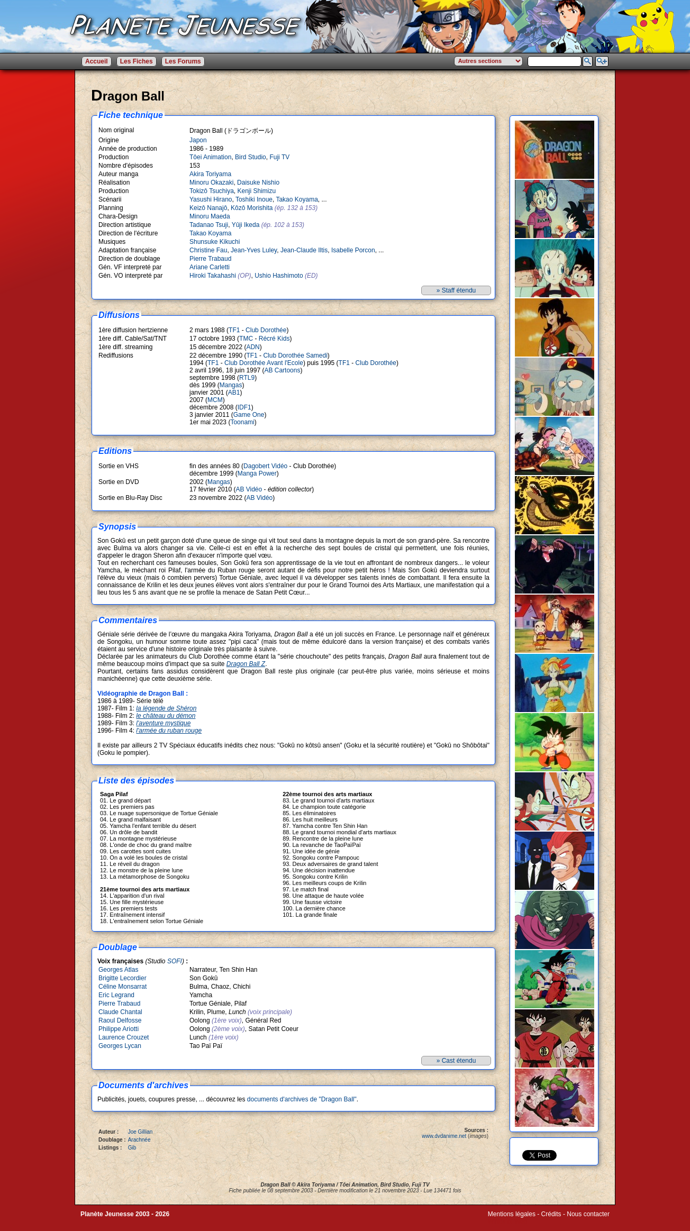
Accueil (96, 61)
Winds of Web (507, 1221)
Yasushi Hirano (210, 199)
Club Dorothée (266, 330)
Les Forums (183, 61)
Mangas (231, 385)
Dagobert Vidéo (265, 466)
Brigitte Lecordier (122, 978)
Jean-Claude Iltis (304, 250)
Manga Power (257, 473)
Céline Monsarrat (122, 986)
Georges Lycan (119, 1046)
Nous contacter (588, 1214)
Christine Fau (208, 250)
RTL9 (247, 377)
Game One (249, 414)
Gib (132, 1148)
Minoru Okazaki (211, 182)
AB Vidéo (248, 489)
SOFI (174, 961)
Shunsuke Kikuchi (214, 241)
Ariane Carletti (209, 267)
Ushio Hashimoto (279, 275)
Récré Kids (274, 338)
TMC (246, 338)
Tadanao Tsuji (208, 225)
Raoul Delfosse (119, 1020)
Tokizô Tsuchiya (211, 191)
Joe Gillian (140, 1132)
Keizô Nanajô (208, 208)
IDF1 (244, 407)
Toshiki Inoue (254, 199)
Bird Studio (250, 157)
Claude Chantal (120, 1012)
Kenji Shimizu (257, 191)
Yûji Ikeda (246, 225)
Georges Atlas (118, 969)
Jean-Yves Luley (254, 250)
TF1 (234, 330)
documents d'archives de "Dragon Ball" (302, 1099)
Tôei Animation (210, 157)
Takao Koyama (296, 199)
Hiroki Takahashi (212, 275)
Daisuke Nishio (258, 182)
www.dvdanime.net (444, 1136)
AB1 (234, 392)
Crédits (551, 1214)
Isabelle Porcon (353, 250)
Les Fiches (136, 61)
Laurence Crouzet (123, 1037)
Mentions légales (511, 1214)
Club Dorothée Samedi (295, 355)
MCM (215, 400)
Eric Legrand (116, 995)
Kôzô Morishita (252, 208)
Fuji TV (279, 157)
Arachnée (139, 1140)
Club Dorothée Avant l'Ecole (263, 363)
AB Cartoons (282, 370)
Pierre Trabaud (210, 258)
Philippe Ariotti (118, 1029)
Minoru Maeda (209, 216)
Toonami (242, 422)
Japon (198, 140)
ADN (252, 347)
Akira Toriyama (210, 174)
